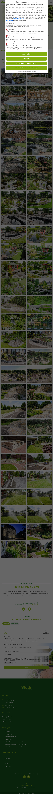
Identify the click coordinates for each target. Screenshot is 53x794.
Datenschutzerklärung (18, 18)
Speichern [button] (26, 58)
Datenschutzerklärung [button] (27, 71)
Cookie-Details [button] (19, 71)
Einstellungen (9, 20)
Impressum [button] (34, 71)
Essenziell (10, 23)
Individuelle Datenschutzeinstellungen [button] (26, 68)
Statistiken (10, 29)
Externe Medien (11, 43)
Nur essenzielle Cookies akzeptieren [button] (26, 63)
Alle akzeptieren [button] (26, 54)
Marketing (10, 36)
